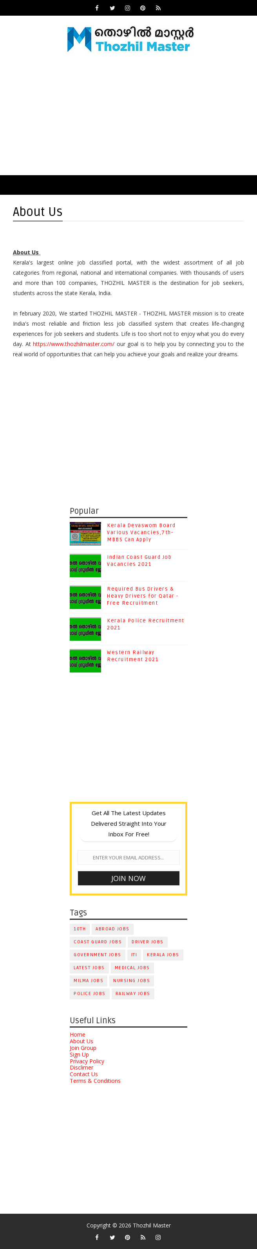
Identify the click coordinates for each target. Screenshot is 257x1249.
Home (77, 1034)
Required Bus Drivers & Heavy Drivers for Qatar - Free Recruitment (143, 596)
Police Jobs (90, 994)
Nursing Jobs (131, 981)
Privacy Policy (87, 1061)
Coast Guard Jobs (98, 942)
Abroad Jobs (113, 929)
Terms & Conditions (95, 1080)
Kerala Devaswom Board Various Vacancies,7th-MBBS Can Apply (141, 532)
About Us (81, 1041)
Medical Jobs (132, 968)
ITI (134, 955)
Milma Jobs (88, 981)
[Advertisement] (128, 116)
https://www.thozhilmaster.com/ (73, 344)
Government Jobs (97, 955)
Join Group (83, 1047)
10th (80, 929)
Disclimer (81, 1067)
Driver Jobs (148, 942)
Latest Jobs (89, 968)
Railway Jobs (133, 994)
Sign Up (79, 1054)
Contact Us (84, 1074)
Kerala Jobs (163, 955)
